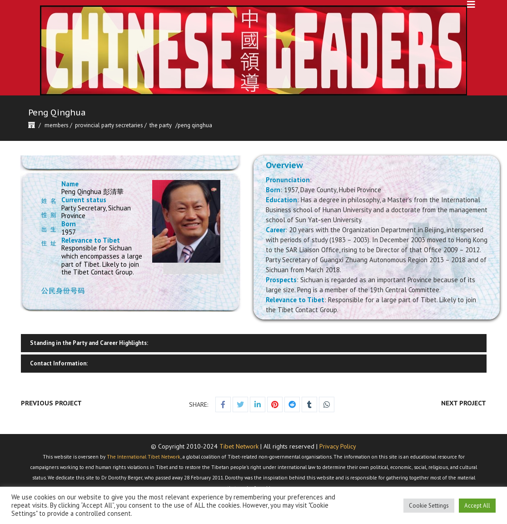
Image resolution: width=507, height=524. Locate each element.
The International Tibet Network (143, 457)
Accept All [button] (477, 505)
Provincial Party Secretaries (109, 125)
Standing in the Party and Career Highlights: (89, 343)
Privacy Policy (337, 446)
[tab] (253, 343)
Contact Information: (59, 363)
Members (57, 125)
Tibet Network (238, 446)
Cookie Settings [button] (429, 505)
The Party (160, 125)
